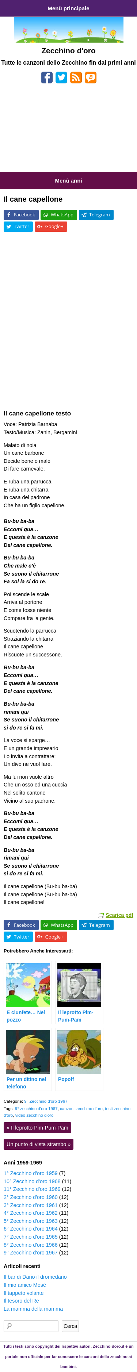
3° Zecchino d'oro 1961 (31, 1205)
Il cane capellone (33, 199)
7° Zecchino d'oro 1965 (31, 1237)
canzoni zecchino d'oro (81, 1108)
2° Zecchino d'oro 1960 (31, 1197)
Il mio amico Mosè (25, 1285)
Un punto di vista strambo (39, 1144)
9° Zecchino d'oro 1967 (45, 1101)
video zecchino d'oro (34, 1115)
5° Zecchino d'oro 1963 (31, 1221)
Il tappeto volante (24, 1293)
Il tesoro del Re (21, 1301)
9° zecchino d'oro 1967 (36, 1108)
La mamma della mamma (33, 1309)
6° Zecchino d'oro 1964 (31, 1229)
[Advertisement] (68, 130)
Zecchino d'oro (68, 50)
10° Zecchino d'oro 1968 (32, 1181)
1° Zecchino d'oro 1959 (31, 1173)
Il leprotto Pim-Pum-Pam (37, 1128)
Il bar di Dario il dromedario (35, 1277)
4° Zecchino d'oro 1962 (31, 1213)
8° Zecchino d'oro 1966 (31, 1245)
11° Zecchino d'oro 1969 (32, 1189)
